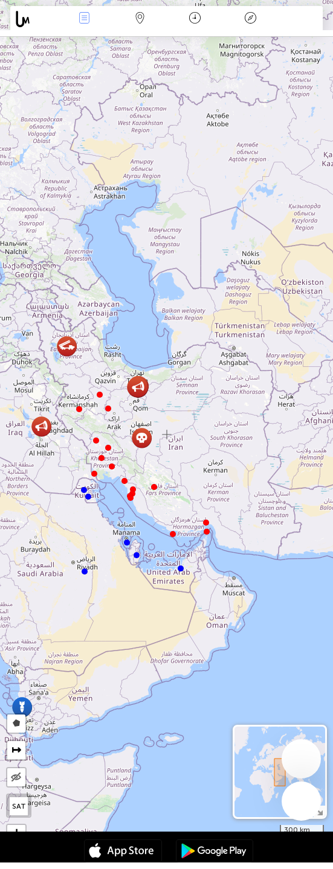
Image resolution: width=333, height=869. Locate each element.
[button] (207, 532)
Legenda (250, 19)
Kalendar (195, 19)
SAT (19, 806)
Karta (140, 19)
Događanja (85, 19)
